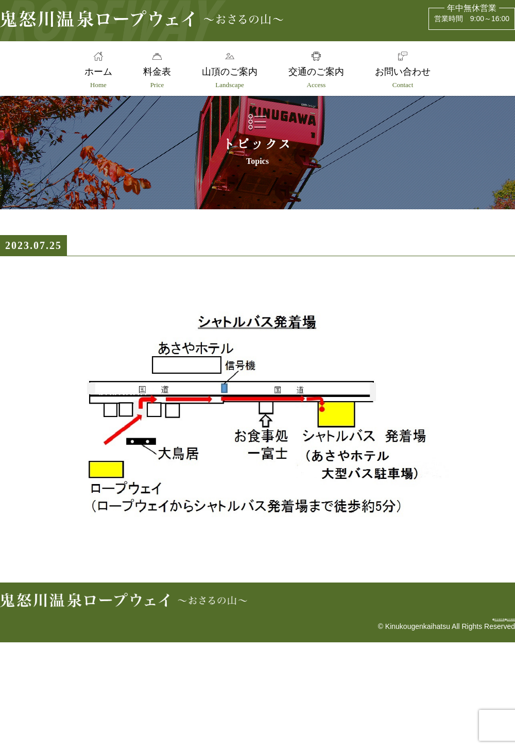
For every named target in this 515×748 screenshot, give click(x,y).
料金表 (155, 78)
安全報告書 (441, 720)
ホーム (94, 78)
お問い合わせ (407, 78)
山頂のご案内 (230, 78)
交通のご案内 (318, 78)
